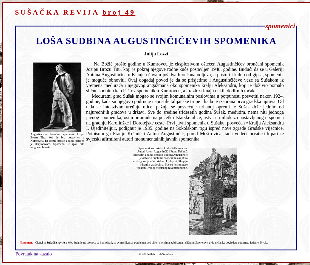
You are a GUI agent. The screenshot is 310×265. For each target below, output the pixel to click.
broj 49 (118, 12)
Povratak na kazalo (34, 253)
